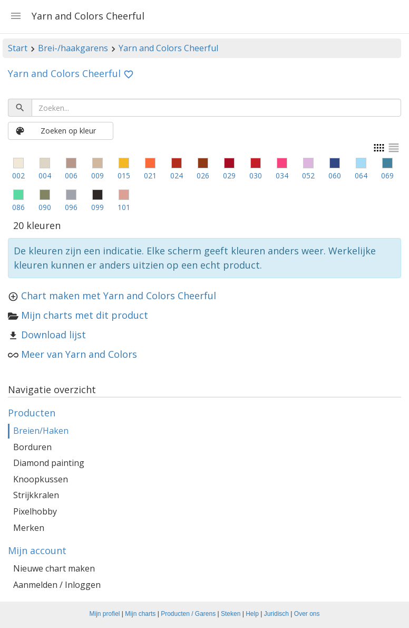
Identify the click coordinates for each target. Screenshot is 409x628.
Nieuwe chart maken (54, 568)
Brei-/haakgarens (73, 48)
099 (97, 207)
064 (361, 175)
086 (18, 207)
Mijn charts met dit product (84, 315)
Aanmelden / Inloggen (57, 585)
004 (44, 175)
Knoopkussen (40, 479)
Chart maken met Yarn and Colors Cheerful (118, 295)
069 (387, 175)
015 (124, 175)
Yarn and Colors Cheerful (168, 48)
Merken (28, 528)
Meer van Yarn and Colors (79, 354)
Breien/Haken (41, 430)
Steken (230, 613)
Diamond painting (48, 463)
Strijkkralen (36, 495)
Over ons (307, 613)
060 (334, 175)
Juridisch (276, 613)
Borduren (32, 447)
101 (124, 207)
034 (282, 175)
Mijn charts (140, 613)
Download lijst (53, 334)
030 (255, 175)
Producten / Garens (188, 613)
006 (71, 175)
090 (44, 207)
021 (150, 175)
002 (18, 175)
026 (203, 175)
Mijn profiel (105, 613)
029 (229, 175)
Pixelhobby (35, 511)
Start (17, 48)
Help (252, 613)
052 (308, 175)
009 (97, 175)
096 (71, 207)
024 (176, 175)
